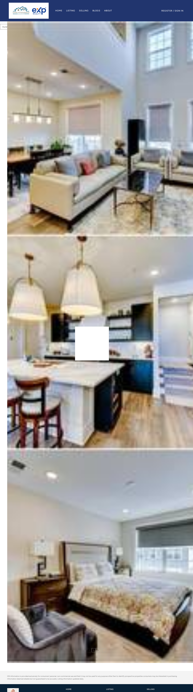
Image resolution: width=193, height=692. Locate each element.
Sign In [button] (179, 10)
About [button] (109, 10)
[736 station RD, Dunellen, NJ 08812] (9, 619)
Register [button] (166, 10)
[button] (29, 11)
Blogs (97, 10)
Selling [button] (84, 10)
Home (59, 10)
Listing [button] (71, 10)
